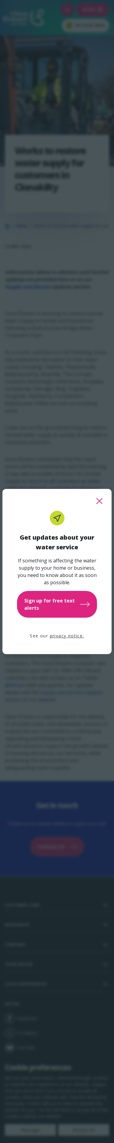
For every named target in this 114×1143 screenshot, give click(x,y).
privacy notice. (67, 636)
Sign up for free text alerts (57, 604)
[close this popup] (99, 501)
